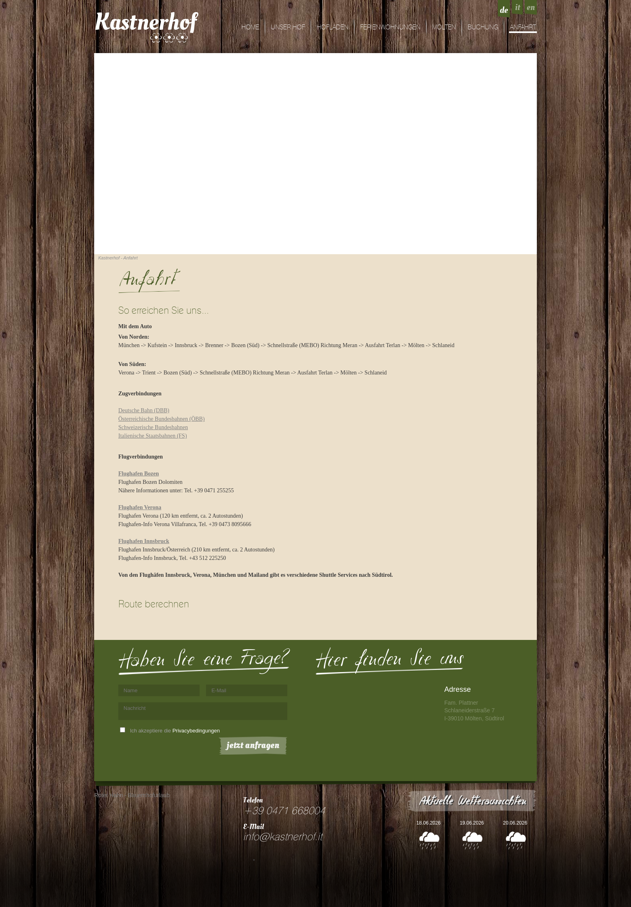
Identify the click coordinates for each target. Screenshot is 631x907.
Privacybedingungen (196, 731)
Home (250, 27)
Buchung (483, 27)
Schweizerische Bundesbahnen (153, 427)
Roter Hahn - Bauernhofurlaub (132, 795)
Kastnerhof (145, 22)
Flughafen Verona (139, 507)
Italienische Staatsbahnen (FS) (152, 436)
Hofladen (332, 27)
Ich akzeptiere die (175, 731)
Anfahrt (523, 27)
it (517, 7)
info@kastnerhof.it (282, 837)
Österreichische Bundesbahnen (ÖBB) (161, 419)
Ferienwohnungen (390, 27)
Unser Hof (288, 27)
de (504, 10)
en (531, 7)
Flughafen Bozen (138, 474)
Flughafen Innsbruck (143, 541)
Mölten (444, 27)
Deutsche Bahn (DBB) (143, 410)
